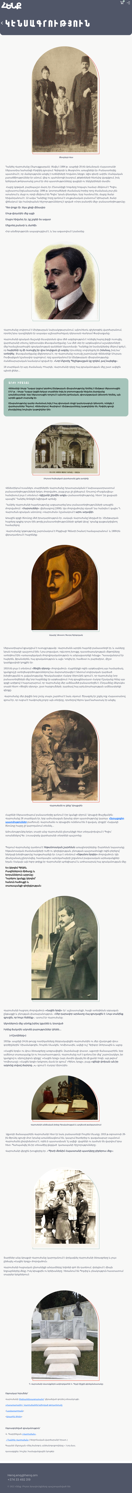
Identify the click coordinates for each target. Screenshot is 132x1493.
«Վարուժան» (29, 1434)
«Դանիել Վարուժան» (17, 1440)
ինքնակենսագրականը (31, 1399)
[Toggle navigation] (128, 3)
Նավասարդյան (14, 1411)
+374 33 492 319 (19, 1480)
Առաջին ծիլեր (13, 1417)
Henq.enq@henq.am (23, 1475)
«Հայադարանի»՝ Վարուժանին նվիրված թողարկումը (33, 1405)
